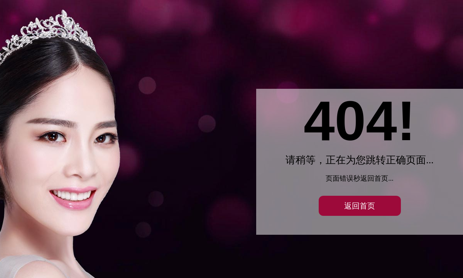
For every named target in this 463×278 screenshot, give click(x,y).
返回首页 (359, 206)
